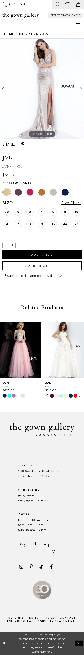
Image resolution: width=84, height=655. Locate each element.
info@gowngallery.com (36, 500)
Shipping (17, 621)
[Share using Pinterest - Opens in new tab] (22, 144)
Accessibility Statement (52, 621)
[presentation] (20, 350)
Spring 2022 (39, 34)
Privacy (49, 618)
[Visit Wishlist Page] (68, 4)
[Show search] (58, 4)
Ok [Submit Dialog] (79, 643)
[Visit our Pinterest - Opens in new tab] (31, 566)
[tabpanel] (42, 89)
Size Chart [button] (71, 203)
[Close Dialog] (4, 643)
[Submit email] (53, 551)
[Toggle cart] (78, 4)
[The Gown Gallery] (20, 16)
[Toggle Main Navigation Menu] (78, 22)
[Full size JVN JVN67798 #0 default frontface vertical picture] (42, 89)
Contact (68, 618)
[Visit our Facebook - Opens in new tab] (51, 566)
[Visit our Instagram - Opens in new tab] (21, 566)
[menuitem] (16, 4)
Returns (16, 618)
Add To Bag (42, 254)
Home (9, 34)
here (49, 651)
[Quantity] (9, 245)
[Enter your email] (38, 551)
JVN (21, 34)
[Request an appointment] (65, 15)
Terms (32, 618)
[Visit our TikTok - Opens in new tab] (41, 566)
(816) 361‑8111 (28, 495)
